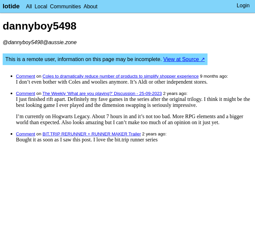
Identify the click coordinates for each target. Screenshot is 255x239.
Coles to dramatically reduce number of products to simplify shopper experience (120, 76)
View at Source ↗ (184, 59)
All (29, 6)
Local (41, 6)
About (91, 6)
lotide (11, 6)
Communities (65, 6)
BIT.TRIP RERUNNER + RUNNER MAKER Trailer (91, 133)
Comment (25, 76)
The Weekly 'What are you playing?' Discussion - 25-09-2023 (102, 93)
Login (243, 5)
